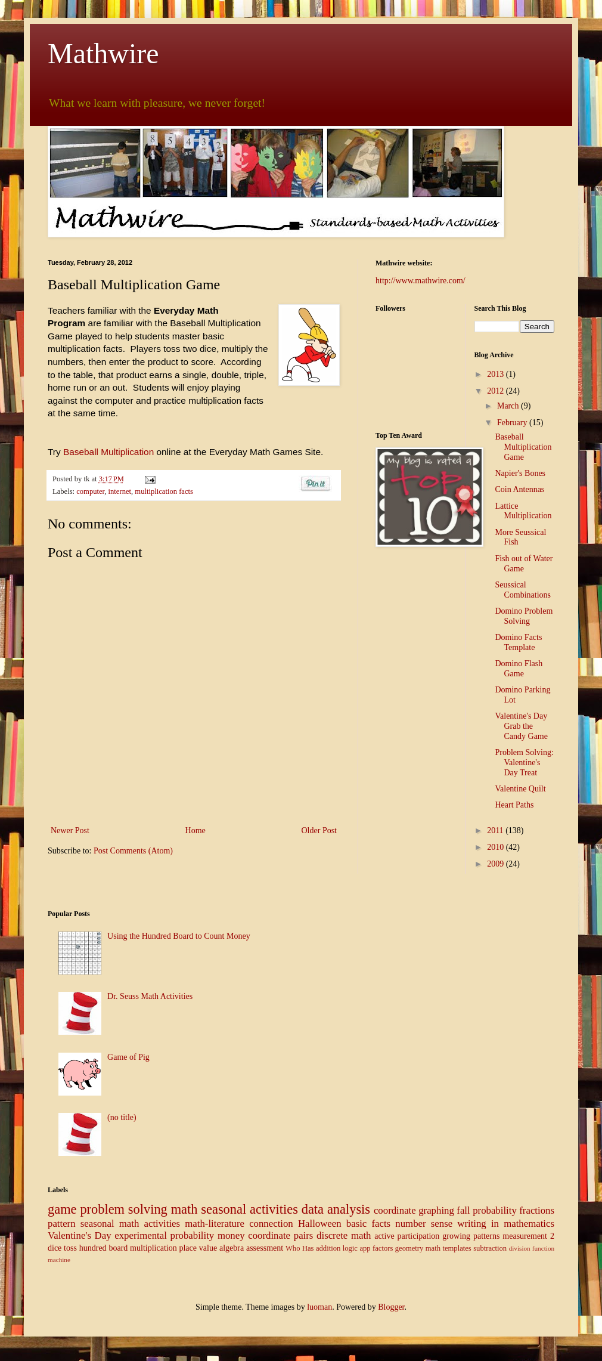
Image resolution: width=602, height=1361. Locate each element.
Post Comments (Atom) (133, 850)
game (62, 1209)
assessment (264, 1248)
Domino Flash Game (518, 668)
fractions (536, 1210)
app (364, 1248)
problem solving (123, 1209)
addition (328, 1248)
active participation (406, 1236)
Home (195, 830)
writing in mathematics (505, 1223)
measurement (524, 1236)
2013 (496, 374)
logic (350, 1248)
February (513, 422)
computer (90, 491)
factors (383, 1248)
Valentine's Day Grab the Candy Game (521, 726)
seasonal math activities (130, 1223)
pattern (62, 1223)
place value (198, 1248)
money (231, 1235)
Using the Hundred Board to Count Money (178, 936)
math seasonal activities (234, 1209)
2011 (496, 830)
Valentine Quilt (520, 788)
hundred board (103, 1248)
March (509, 405)
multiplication (153, 1248)
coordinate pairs (280, 1235)
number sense (423, 1223)
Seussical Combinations (523, 589)
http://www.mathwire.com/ (421, 280)
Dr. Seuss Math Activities (150, 996)
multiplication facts (164, 491)
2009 (496, 863)
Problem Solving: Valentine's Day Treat (524, 762)
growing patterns (470, 1236)
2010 (496, 847)
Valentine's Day (79, 1235)
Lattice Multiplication (523, 511)
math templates (448, 1248)
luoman (319, 1307)
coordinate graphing (414, 1210)
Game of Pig (128, 1057)
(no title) (121, 1117)
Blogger (391, 1307)
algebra (231, 1248)
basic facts (368, 1223)
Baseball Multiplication (108, 452)
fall (463, 1210)
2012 (496, 390)
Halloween (320, 1223)
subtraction (490, 1248)
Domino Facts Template (518, 642)
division (519, 1248)
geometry (409, 1248)
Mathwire (103, 53)
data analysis (336, 1209)
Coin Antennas (519, 489)
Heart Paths (514, 804)
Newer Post (70, 830)
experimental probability (164, 1235)
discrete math (343, 1235)
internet (119, 491)
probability (495, 1210)
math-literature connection (239, 1223)
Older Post (319, 830)
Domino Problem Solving (524, 616)
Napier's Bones (520, 473)
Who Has (300, 1248)
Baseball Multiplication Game (523, 447)
